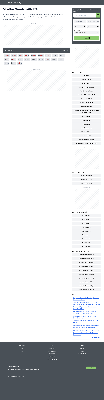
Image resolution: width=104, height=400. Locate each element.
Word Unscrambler (86, 128)
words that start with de (86, 274)
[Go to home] (14, 2)
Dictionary (77, 30)
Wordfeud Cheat (86, 132)
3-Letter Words (86, 243)
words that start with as (86, 258)
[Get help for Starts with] (84, 21)
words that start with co (86, 270)
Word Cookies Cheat (86, 103)
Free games (52, 356)
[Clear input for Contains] (84, 26)
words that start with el (86, 278)
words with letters (86, 183)
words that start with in (86, 290)
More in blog (96, 337)
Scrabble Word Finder (86, 91)
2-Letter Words (86, 246)
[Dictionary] (86, 32)
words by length (86, 175)
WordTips (52, 348)
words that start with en (86, 282)
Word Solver (86, 124)
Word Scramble (86, 120)
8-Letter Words (86, 223)
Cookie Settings (82, 353)
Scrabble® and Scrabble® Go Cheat (87, 95)
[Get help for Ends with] (98, 21)
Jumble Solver (86, 83)
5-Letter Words (86, 235)
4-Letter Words (86, 239)
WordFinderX (52, 353)
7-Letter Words (86, 227)
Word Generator (87, 116)
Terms (82, 351)
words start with (86, 179)
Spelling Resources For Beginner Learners (86, 325)
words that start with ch (86, 266)
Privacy (82, 348)
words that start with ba (86, 262)
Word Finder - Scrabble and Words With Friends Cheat (86, 111)
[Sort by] (64, 50)
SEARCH (87, 38)
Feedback (91, 368)
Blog (22, 351)
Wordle (86, 75)
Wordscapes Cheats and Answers (86, 143)
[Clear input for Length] (98, 26)
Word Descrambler (86, 106)
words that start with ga (86, 286)
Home (21, 348)
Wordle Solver (86, 136)
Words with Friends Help (86, 140)
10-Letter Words (86, 215)
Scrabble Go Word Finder (86, 87)
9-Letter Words (86, 219)
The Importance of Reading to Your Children (86, 330)
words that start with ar (86, 255)
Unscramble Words (86, 99)
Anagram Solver (87, 79)
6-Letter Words (86, 231)
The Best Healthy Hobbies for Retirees (84, 328)
